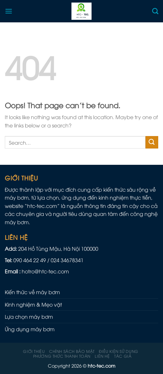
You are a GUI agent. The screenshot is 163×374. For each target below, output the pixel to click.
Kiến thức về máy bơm (32, 291)
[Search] (155, 11)
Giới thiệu (34, 351)
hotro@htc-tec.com (45, 271)
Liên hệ (102, 356)
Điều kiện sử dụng (118, 351)
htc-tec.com (42, 205)
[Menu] (8, 11)
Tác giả (122, 356)
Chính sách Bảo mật (72, 351)
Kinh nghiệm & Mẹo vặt (33, 304)
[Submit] (151, 142)
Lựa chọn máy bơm (29, 316)
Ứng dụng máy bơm (30, 328)
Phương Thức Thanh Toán (62, 356)
